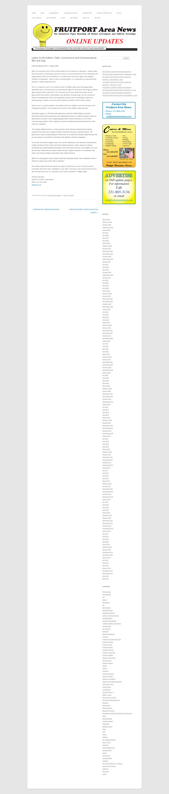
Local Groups (36, 18)
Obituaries (74, 18)
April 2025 (105, 241)
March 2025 (106, 243)
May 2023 (105, 285)
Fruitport (105, 637)
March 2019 (106, 418)
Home (34, 13)
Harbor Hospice (107, 663)
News (42, 13)
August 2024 (106, 262)
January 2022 (106, 328)
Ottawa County (107, 727)
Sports (104, 753)
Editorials (105, 631)
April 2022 (105, 320)
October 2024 (106, 256)
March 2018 (106, 449)
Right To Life (106, 742)
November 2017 (107, 460)
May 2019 (105, 412)
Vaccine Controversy (109, 766)
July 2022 (105, 312)
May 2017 (105, 476)
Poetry (104, 734)
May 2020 (105, 381)
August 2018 (106, 436)
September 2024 (107, 259)
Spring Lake (106, 756)
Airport (104, 600)
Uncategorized (107, 758)
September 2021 (107, 338)
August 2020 (106, 373)
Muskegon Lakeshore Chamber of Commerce (117, 713)
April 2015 (105, 542)
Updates (105, 761)
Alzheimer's (106, 602)
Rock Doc (105, 745)
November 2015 (107, 523)
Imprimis (105, 671)
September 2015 (107, 528)
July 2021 (105, 344)
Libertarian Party (107, 684)
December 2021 (107, 330)
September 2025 (107, 227)
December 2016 (107, 489)
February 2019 (107, 420)
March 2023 (106, 291)
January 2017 (106, 486)
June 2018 (105, 441)
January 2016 (106, 518)
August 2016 (106, 499)
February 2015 (107, 547)
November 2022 (107, 301)
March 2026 (106, 219)
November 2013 (107, 573)
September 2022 (107, 307)
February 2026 (107, 222)
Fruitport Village (107, 655)
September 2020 (107, 370)
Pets (103, 732)
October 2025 (106, 225)
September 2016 (107, 497)
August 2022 (106, 309)
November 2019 (107, 396)
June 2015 (105, 536)
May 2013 (105, 579)
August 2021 (106, 341)
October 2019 (106, 399)
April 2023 (105, 288)
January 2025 (106, 248)
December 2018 (107, 425)
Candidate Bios (107, 618)
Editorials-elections (108, 634)
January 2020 (106, 391)
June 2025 (105, 235)
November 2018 (107, 428)
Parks (104, 729)
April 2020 (105, 383)
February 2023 (107, 293)
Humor (104, 668)
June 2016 (105, 505)
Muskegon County (108, 711)
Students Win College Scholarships (45, 209)
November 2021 (107, 333)
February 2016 (107, 515)
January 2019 (106, 423)
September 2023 (107, 275)
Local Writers (51, 18)
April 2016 (105, 510)
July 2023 (105, 280)
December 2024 (107, 251)
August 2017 (106, 468)
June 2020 (105, 378)
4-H (103, 597)
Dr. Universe (106, 629)
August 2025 (106, 230)
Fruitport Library (107, 642)
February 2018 (107, 452)
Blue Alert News (107, 610)
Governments (54, 13)
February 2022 (107, 325)
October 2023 (106, 272)
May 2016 (105, 507)
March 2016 (106, 513)
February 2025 (107, 246)
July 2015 (105, 534)
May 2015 (105, 539)
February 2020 (107, 388)
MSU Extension (107, 708)
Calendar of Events (71, 13)
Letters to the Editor (54, 195)
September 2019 (107, 402)
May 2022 (105, 317)
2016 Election (106, 592)
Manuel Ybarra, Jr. (108, 692)
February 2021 (107, 357)
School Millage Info (108, 748)
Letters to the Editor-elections (112, 682)
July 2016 (105, 502)
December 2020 (107, 362)
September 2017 (107, 465)
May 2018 (105, 444)
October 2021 (106, 336)
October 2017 (106, 462)
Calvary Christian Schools (110, 616)
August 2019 (106, 404)
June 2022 (105, 315)
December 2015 (107, 521)
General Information (109, 658)
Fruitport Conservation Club (111, 639)
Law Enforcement (108, 674)
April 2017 (105, 478)
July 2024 (105, 264)
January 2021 (106, 359)
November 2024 (107, 254)
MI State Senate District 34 (111, 700)
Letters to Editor (107, 676)
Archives (97, 18)
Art (103, 605)
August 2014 (106, 557)
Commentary (87, 13)
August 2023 (106, 278)
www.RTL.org (36, 185)
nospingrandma (107, 721)
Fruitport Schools (108, 650)
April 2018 (105, 447)
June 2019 (105, 410)
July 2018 (105, 439)
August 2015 (106, 531)
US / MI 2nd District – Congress (112, 764)
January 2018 (106, 454)
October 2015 (106, 526)
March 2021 (106, 354)
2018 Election (106, 594)
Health (119, 13)
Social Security (107, 750)
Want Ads (86, 18)
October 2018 (106, 431)
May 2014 (105, 565)
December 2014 (107, 552)
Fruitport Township (108, 653)
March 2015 (106, 544)
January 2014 (106, 568)
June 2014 (105, 563)
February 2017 (107, 484)
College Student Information (111, 624)
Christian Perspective (104, 13)
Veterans (105, 769)
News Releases (107, 719)
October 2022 (106, 304)
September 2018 (107, 433)
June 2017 (105, 473)
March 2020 (106, 386)
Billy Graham (106, 608)
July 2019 (105, 407)
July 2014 (105, 560)
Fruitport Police (107, 647)
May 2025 (105, 238)
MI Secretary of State (109, 697)
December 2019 (107, 394)
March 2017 (106, 481)
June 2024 (105, 267)
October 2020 (106, 367)
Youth (63, 18)
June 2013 (105, 576)
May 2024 (105, 270)
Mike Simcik (106, 705)
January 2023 (106, 296)
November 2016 (107, 491)
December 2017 (107, 457)
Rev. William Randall (108, 740)
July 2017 (105, 470)
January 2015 (106, 550)
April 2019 (105, 415)
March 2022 (106, 322)
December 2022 (107, 299)
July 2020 (105, 375)
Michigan (105, 703)
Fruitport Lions (107, 645)
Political (104, 737)
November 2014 (107, 555)
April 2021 (105, 351)
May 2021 (105, 349)
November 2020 (107, 365)
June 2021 (105, 346)
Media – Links (106, 695)
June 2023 (105, 283)
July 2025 (105, 233)
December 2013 (107, 571)
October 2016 (106, 494)
